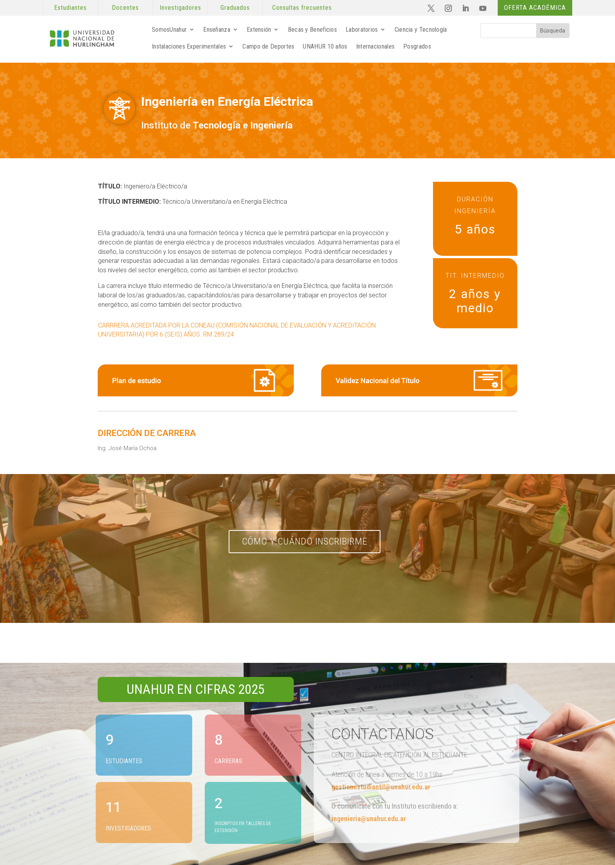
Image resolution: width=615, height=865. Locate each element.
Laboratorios (362, 29)
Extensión (259, 29)
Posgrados (417, 46)
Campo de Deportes (268, 46)
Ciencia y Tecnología (421, 29)
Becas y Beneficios (312, 29)
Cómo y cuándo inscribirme (305, 541)
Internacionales (375, 46)
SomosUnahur (169, 29)
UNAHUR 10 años (325, 46)
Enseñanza (216, 29)
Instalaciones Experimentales (189, 46)
